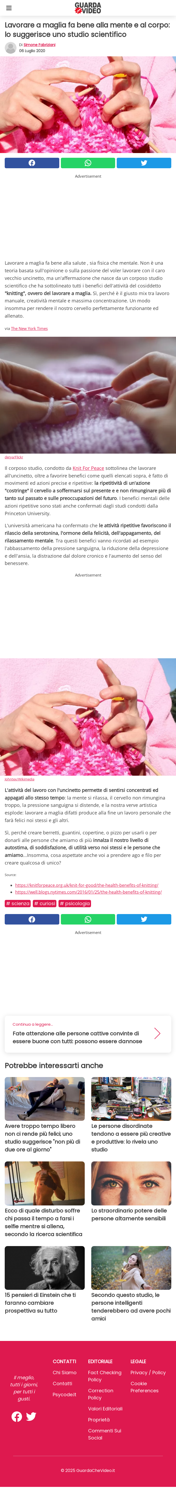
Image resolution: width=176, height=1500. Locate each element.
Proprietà (99, 1419)
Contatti (62, 1383)
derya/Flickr (14, 457)
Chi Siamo (65, 1372)
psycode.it (64, 1394)
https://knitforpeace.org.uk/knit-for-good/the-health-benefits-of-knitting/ (86, 885)
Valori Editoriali (105, 1408)
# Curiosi (44, 903)
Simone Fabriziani (39, 44)
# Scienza (17, 903)
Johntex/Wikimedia (19, 779)
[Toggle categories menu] (9, 8)
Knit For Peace (88, 468)
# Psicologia (75, 903)
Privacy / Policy (148, 1372)
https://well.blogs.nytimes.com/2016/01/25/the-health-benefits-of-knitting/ (88, 892)
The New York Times (29, 328)
